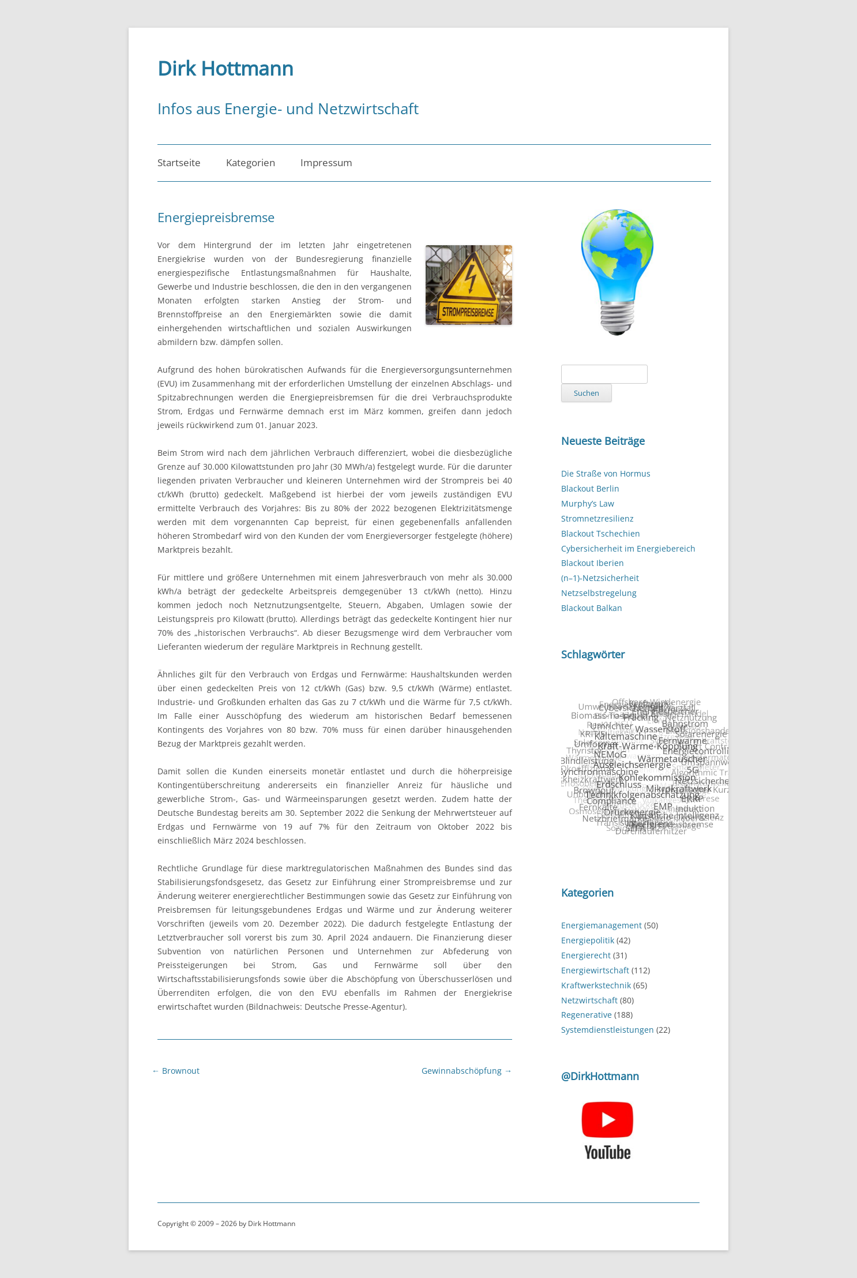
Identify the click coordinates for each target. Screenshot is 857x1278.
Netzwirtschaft (589, 1000)
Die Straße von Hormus (606, 473)
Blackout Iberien (592, 562)
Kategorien (250, 162)
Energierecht (586, 955)
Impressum (326, 162)
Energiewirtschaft (595, 970)
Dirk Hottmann (225, 68)
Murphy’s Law (587, 503)
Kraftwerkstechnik (596, 985)
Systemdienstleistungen (607, 1029)
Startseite (179, 162)
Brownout (176, 1070)
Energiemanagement (601, 925)
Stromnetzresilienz (597, 518)
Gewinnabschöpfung (467, 1070)
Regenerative (586, 1014)
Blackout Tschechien (600, 533)
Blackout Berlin (590, 488)
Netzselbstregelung (599, 592)
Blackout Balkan (591, 607)
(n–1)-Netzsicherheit (600, 577)
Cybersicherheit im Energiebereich (628, 548)
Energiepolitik (587, 940)
